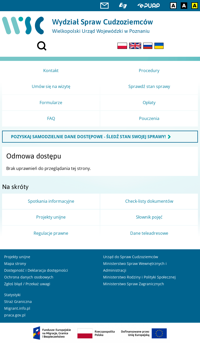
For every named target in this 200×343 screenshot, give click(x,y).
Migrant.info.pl (17, 308)
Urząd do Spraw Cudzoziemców (130, 256)
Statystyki (12, 294)
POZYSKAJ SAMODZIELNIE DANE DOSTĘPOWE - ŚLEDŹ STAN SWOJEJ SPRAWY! (88, 136)
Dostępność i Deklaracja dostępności (36, 270)
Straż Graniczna (18, 301)
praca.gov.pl (15, 315)
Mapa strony (15, 263)
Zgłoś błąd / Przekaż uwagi (27, 283)
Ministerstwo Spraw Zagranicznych (133, 283)
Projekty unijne (17, 256)
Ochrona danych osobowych (28, 277)
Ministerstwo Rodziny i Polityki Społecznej (139, 277)
